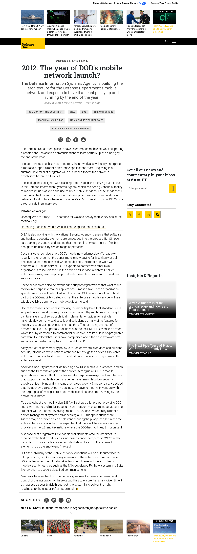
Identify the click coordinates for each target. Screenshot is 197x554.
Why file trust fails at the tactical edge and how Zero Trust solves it (149, 309)
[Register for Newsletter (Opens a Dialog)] (172, 191)
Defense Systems (72, 63)
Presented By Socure (140, 356)
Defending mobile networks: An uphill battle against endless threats (63, 229)
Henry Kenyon (52, 106)
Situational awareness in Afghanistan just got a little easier (78, 510)
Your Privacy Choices (131, 3)
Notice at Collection (102, 3)
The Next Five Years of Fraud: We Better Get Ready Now (150, 349)
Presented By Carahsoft (141, 317)
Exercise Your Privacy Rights (164, 3)
